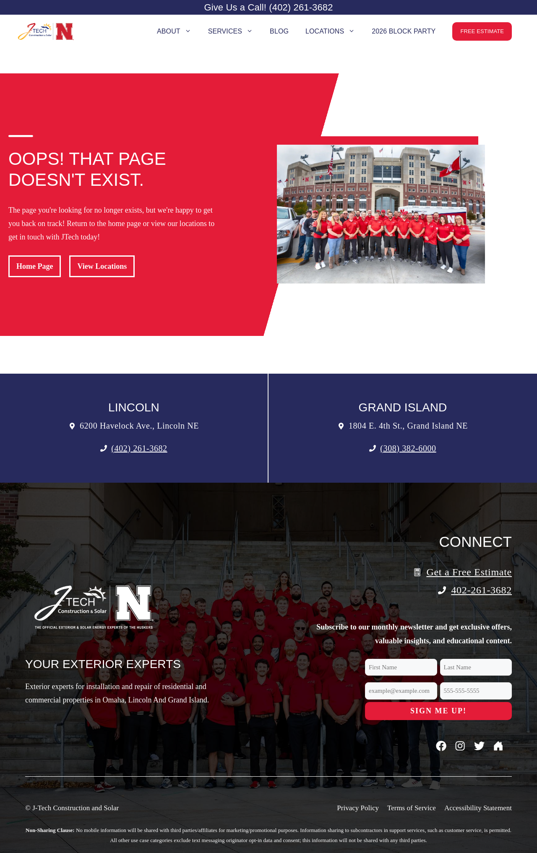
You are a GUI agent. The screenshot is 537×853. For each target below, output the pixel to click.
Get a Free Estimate (469, 572)
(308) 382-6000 (408, 448)
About (178, 31)
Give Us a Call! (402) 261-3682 (268, 7)
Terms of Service (411, 808)
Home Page (34, 266)
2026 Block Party (403, 31)
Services (234, 31)
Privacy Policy (358, 808)
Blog (279, 31)
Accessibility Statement (478, 808)
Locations (334, 31)
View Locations (102, 266)
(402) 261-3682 (139, 448)
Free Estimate (482, 31)
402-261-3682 (481, 590)
